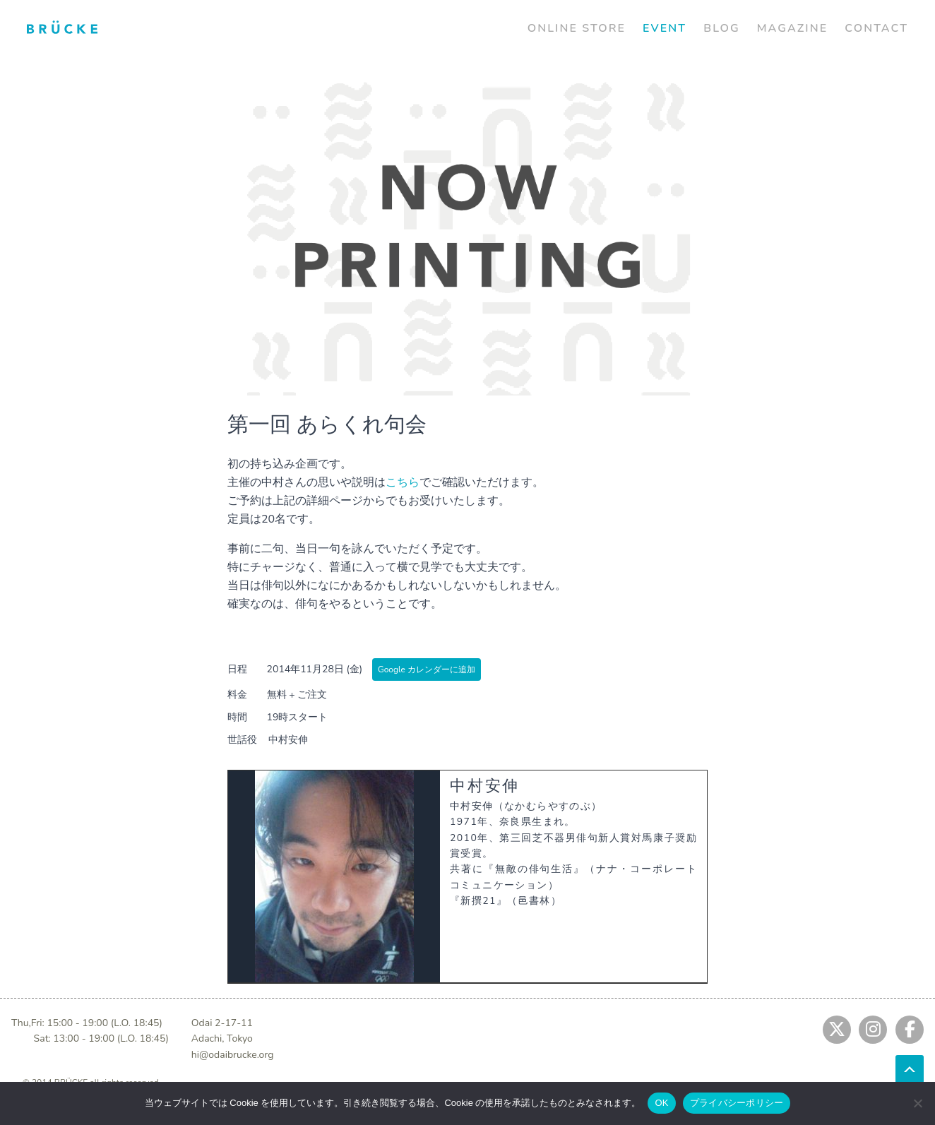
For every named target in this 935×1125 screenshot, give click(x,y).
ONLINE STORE (577, 28)
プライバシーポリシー (737, 1102)
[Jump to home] (62, 27)
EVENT (664, 28)
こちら (402, 482)
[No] (917, 1103)
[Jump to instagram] (873, 1030)
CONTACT (876, 28)
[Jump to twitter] (837, 1030)
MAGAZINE (792, 28)
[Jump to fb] (909, 1030)
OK (661, 1102)
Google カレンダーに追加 (426, 669)
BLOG (721, 28)
